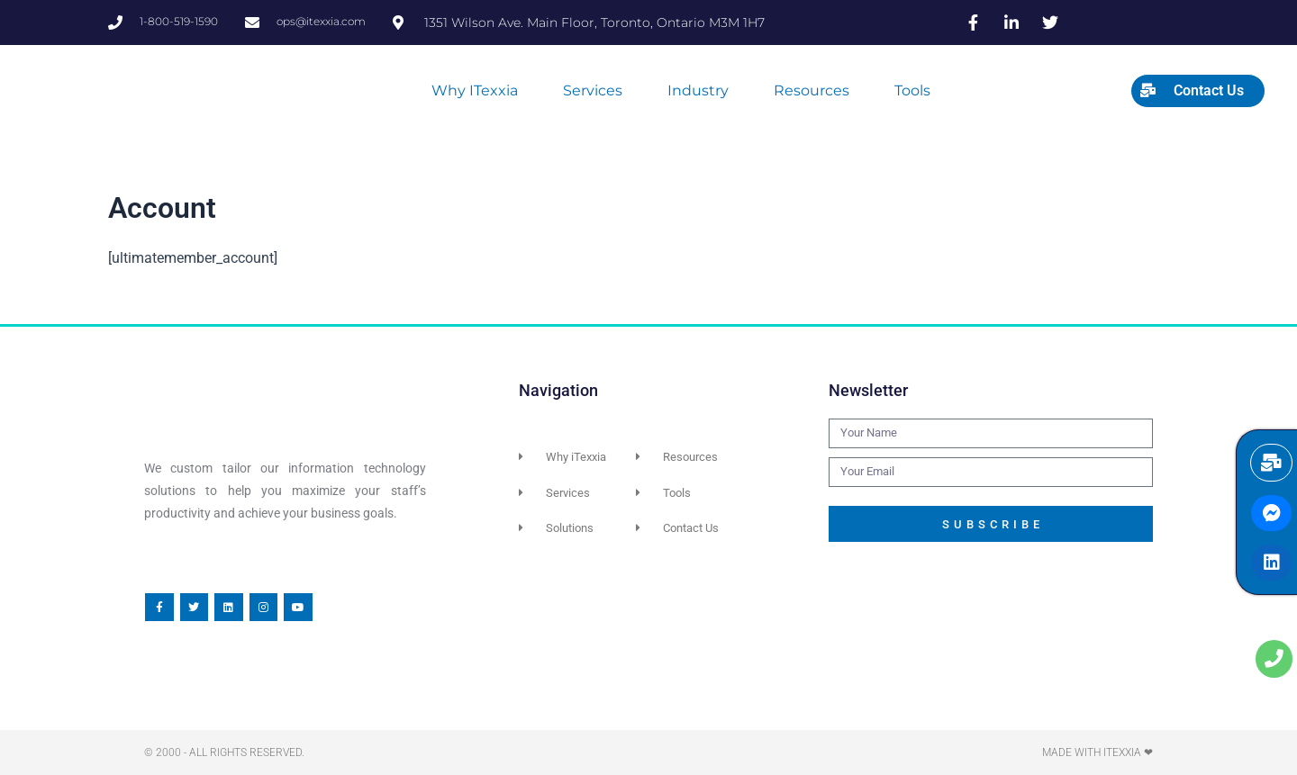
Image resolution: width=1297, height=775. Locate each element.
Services (592, 90)
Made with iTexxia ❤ (1097, 752)
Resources (811, 90)
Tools (912, 90)
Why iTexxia (474, 90)
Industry (698, 90)
